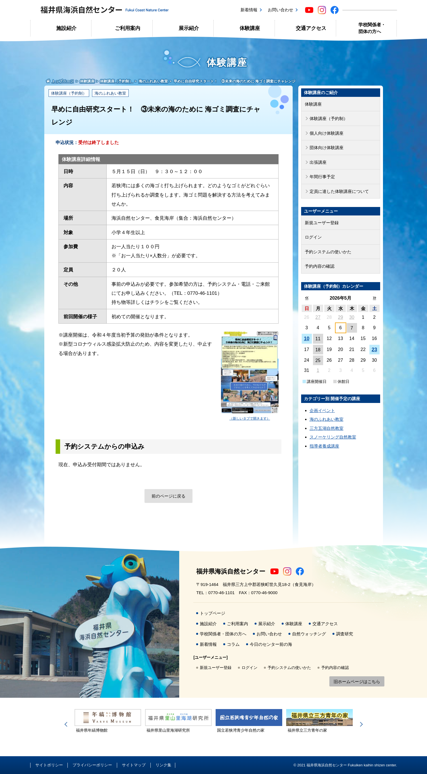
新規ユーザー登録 (322, 222)
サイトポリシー (49, 765)
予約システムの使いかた (328, 251)
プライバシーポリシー (92, 765)
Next (360, 724)
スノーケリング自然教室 (333, 437)
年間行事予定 (322, 176)
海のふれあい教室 (110, 93)
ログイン (313, 237)
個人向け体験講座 (326, 133)
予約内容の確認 (319, 266)
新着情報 (248, 9)
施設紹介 (66, 28)
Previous (67, 724)
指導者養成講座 (324, 446)
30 (351, 317)
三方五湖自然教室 (326, 428)
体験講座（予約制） (69, 93)
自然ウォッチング (309, 633)
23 (374, 349)
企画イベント (322, 410)
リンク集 (163, 765)
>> (374, 297)
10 (307, 338)
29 (340, 317)
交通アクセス (311, 28)
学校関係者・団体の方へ (372, 28)
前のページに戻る (168, 496)
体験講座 (250, 28)
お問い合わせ (280, 9)
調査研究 (344, 633)
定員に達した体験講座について (339, 191)
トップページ (212, 613)
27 (318, 317)
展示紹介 (189, 28)
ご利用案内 (127, 28)
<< (306, 297)
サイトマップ (134, 765)
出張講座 (318, 162)
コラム (233, 644)
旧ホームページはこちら (357, 681)
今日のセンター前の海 (271, 644)
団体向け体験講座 (326, 147)
